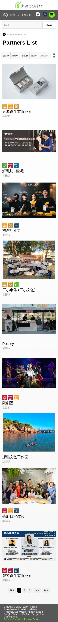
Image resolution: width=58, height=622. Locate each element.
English (27, 15)
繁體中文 (15, 14)
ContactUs (17, 619)
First (12, 590)
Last (46, 590)
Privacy (7, 619)
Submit (49, 25)
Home (9, 34)
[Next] (37, 590)
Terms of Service (32, 619)
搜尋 (54, 55)
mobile (52, 15)
